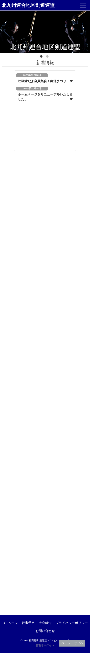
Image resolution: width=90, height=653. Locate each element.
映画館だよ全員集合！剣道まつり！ (43, 81)
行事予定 (28, 623)
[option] (45, 32)
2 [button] (48, 57)
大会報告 (45, 623)
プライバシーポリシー (72, 623)
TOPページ (10, 623)
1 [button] (42, 57)
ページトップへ (72, 643)
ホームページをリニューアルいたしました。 (45, 97)
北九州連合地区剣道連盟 (28, 5)
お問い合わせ (45, 631)
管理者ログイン (45, 645)
